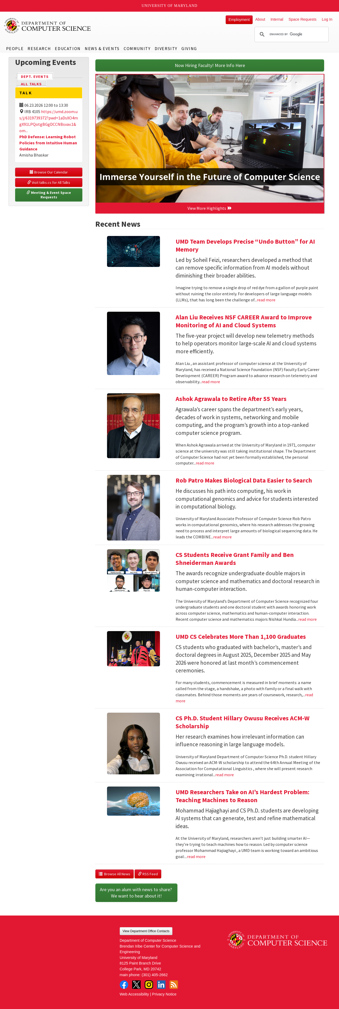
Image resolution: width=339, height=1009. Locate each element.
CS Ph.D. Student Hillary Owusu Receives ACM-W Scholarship (243, 722)
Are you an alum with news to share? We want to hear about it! (136, 892)
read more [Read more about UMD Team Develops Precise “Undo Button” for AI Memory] (266, 299)
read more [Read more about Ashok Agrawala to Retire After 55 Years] (205, 463)
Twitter (136, 984)
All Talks (31, 84)
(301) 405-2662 (155, 975)
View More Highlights (210, 208)
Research (39, 48)
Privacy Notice (164, 994)
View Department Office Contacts (146, 931)
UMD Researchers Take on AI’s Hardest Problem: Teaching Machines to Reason (242, 796)
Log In (327, 19)
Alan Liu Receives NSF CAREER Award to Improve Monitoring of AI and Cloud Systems (244, 321)
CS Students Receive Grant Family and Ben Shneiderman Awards (235, 559)
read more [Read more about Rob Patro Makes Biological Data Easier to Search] (222, 536)
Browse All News (114, 874)
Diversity (166, 48)
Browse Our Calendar (49, 172)
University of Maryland (170, 6)
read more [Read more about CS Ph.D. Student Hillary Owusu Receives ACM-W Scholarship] (224, 774)
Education (68, 48)
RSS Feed (148, 874)
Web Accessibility (134, 994)
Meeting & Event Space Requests (49, 195)
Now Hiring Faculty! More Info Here (210, 65)
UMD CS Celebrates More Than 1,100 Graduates (241, 636)
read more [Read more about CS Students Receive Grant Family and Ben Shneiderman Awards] (307, 619)
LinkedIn (161, 984)
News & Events (102, 48)
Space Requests (302, 19)
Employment (239, 19)
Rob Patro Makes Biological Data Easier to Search (244, 480)
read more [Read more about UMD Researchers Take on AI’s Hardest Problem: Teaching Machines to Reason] (196, 856)
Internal (276, 19)
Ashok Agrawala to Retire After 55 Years (231, 399)
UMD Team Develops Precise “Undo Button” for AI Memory (245, 245)
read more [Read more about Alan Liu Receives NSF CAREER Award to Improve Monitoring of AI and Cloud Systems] (211, 381)
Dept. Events (37, 76)
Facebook (124, 984)
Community (137, 48)
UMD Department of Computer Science (47, 25)
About (260, 19)
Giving (189, 48)
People (15, 48)
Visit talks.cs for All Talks (48, 182)
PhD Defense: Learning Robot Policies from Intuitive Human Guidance (48, 142)
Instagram (149, 984)
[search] (291, 34)
